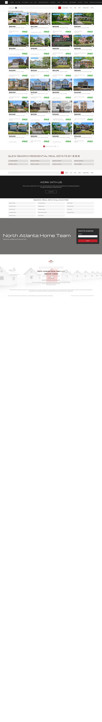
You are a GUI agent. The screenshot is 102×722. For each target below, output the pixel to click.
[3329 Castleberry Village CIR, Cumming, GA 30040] (40, 85)
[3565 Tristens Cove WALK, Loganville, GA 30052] (83, 106)
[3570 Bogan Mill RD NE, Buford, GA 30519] (62, 106)
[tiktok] (55, 267)
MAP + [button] (59, 2)
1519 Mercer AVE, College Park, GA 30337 (17, 115)
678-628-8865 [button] (72, 2)
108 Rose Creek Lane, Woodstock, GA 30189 (61, 137)
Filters (92, 7)
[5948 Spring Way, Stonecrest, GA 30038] (83, 85)
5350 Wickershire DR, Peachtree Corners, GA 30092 (83, 138)
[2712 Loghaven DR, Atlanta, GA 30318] (83, 19)
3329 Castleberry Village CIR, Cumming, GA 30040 (39, 94)
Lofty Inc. (77, 295)
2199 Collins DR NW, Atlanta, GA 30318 (38, 49)
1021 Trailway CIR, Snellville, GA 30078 (60, 71)
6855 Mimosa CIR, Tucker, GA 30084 (60, 93)
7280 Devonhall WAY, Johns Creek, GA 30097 (83, 49)
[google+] (62, 267)
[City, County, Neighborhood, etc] (36, 172)
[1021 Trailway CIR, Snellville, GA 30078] (62, 63)
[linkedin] (42, 267)
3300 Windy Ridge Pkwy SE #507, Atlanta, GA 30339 (40, 28)
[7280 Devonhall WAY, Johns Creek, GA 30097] (83, 41)
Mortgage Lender (95, 2)
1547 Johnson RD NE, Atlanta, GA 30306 (60, 27)
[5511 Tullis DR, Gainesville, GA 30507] (40, 106)
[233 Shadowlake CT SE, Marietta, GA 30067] (62, 41)
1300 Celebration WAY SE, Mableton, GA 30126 (40, 71)
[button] (6, 2)
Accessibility (50, 295)
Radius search (13, 8)
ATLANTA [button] (80, 2)
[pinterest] (60, 267)
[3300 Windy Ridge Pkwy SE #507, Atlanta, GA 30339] (40, 19)
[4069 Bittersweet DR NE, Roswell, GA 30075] (83, 63)
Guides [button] (86, 2)
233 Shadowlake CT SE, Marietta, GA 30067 (61, 49)
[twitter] (44, 267)
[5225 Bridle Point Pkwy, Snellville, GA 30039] (40, 128)
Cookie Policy (24, 295)
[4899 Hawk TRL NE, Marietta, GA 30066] (18, 128)
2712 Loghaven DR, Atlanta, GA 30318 (81, 27)
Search (66, 172)
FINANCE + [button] (53, 2)
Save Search (65, 7)
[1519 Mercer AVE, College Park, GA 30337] (18, 106)
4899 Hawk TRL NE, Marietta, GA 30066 (17, 137)
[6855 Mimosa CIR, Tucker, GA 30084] (62, 85)
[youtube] (53, 267)
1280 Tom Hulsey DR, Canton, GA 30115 (16, 27)
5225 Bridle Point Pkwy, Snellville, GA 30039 (39, 137)
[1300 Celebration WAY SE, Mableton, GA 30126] (40, 63)
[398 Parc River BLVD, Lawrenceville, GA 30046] (18, 85)
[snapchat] (58, 267)
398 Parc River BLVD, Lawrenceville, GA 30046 (18, 93)
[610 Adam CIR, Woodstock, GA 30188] (18, 41)
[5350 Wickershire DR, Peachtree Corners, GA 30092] (83, 128)
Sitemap (45, 295)
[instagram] (51, 267)
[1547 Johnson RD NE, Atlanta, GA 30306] (62, 19)
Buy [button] (31, 2)
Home (12, 2)
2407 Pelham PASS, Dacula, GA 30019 (16, 71)
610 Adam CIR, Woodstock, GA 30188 (16, 49)
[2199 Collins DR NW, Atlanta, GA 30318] (40, 41)
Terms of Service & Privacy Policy (14, 295)
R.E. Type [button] (17, 2)
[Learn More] (51, 191)
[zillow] (46, 267)
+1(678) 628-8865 (51, 277)
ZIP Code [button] (65, 2)
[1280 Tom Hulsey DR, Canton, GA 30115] (18, 19)
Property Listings (39, 295)
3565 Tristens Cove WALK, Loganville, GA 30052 (83, 115)
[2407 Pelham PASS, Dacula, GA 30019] (18, 63)
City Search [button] (25, 2)
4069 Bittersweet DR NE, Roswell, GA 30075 (83, 71)
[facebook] (40, 267)
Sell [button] (35, 2)
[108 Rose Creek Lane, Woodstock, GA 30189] (62, 128)
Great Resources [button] (44, 2)
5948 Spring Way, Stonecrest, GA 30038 (82, 93)
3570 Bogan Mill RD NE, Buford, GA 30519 (61, 115)
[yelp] (49, 267)
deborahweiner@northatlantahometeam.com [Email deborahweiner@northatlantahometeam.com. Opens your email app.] (51, 280)
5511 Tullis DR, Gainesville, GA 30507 (38, 115)
